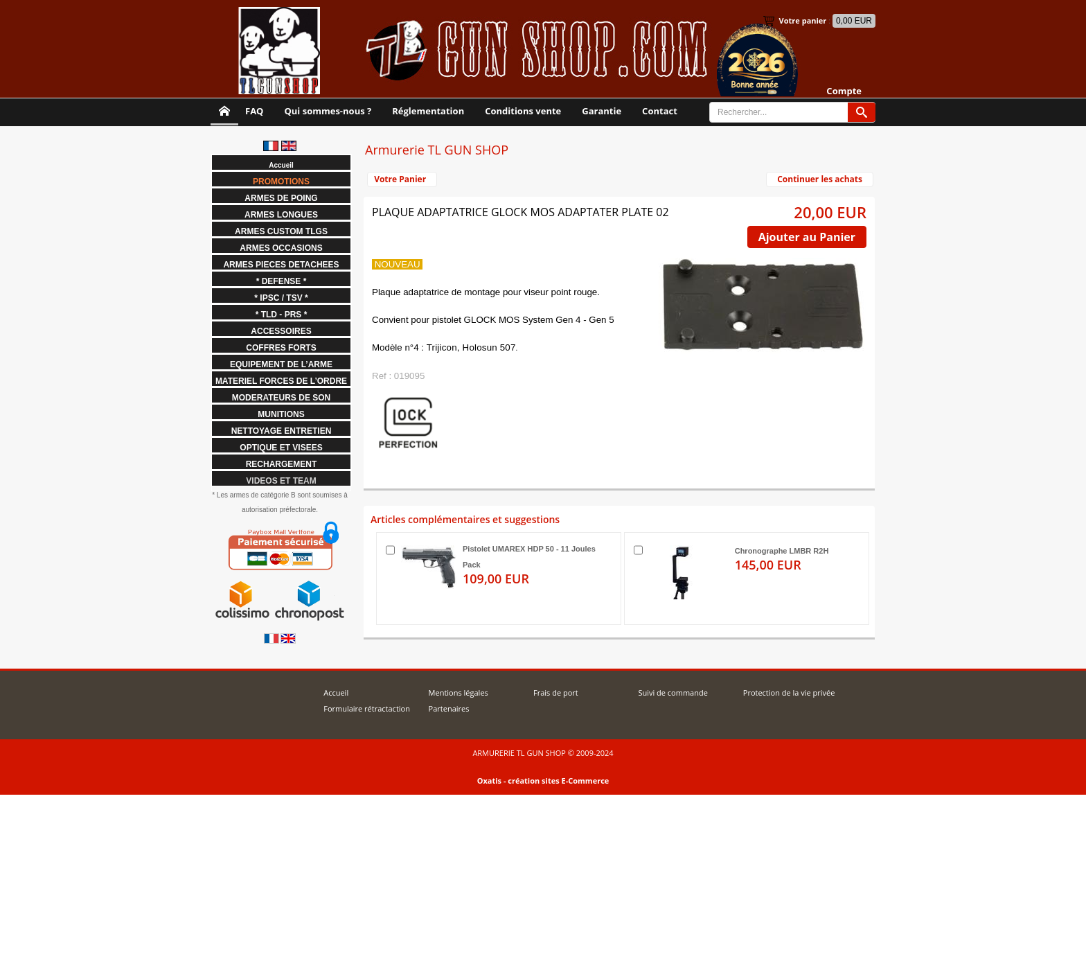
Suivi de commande (672, 692)
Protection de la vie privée (789, 692)
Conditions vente (523, 111)
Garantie (601, 111)
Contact (659, 111)
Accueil (335, 692)
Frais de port (555, 692)
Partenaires (449, 708)
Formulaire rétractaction (366, 708)
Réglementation (428, 111)
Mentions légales (458, 692)
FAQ (254, 111)
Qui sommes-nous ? (327, 111)
